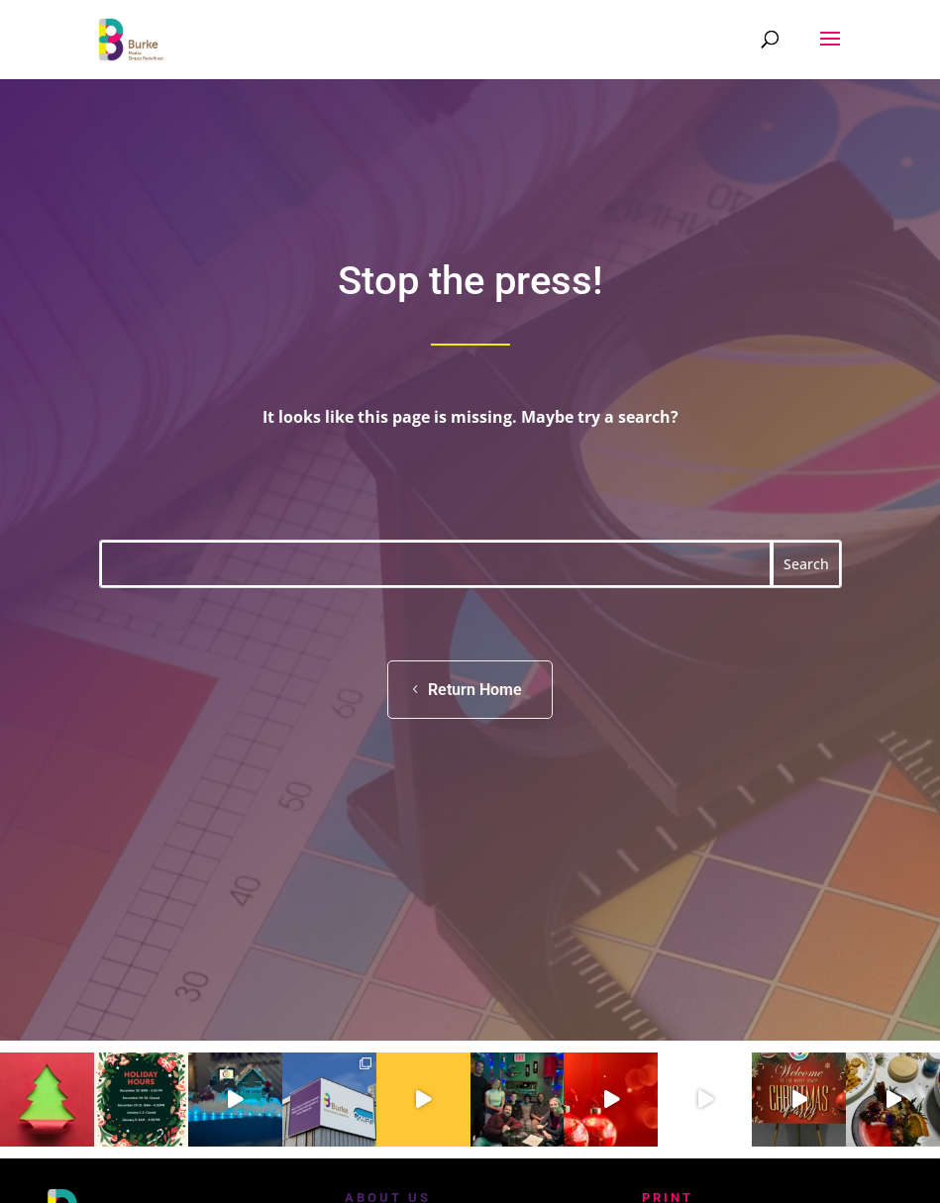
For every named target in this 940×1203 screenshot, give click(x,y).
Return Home (475, 689)
